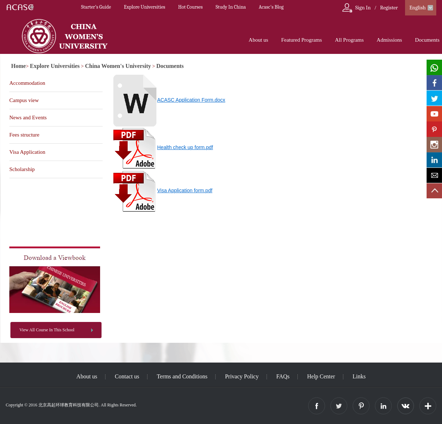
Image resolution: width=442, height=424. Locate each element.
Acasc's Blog (271, 7)
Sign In (363, 7)
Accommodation (27, 83)
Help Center (321, 376)
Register (389, 7)
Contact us (127, 376)
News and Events (28, 117)
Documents (427, 40)
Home (18, 66)
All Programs (349, 40)
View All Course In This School (46, 329)
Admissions (389, 40)
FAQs (283, 376)
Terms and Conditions (182, 376)
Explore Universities (144, 7)
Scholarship (22, 169)
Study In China (231, 7)
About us (258, 40)
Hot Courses (190, 7)
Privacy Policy (242, 376)
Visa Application (27, 152)
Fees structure (24, 135)
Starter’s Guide (96, 7)
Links (359, 376)
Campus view (24, 100)
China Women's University (118, 66)
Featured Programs (301, 40)
